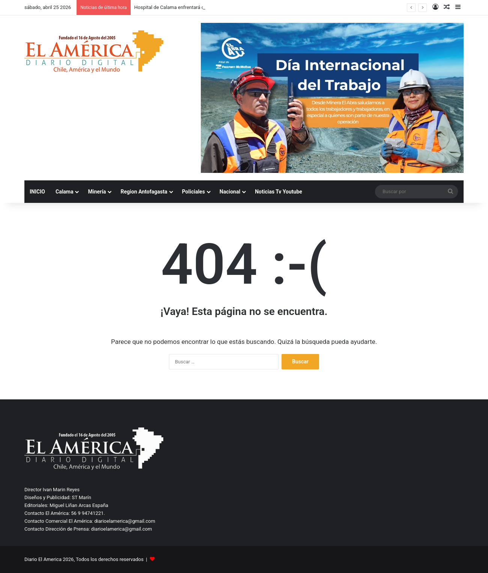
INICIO (37, 192)
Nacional (230, 192)
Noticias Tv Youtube (278, 192)
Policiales (193, 192)
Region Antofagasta (143, 192)
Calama (64, 192)
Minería (97, 192)
